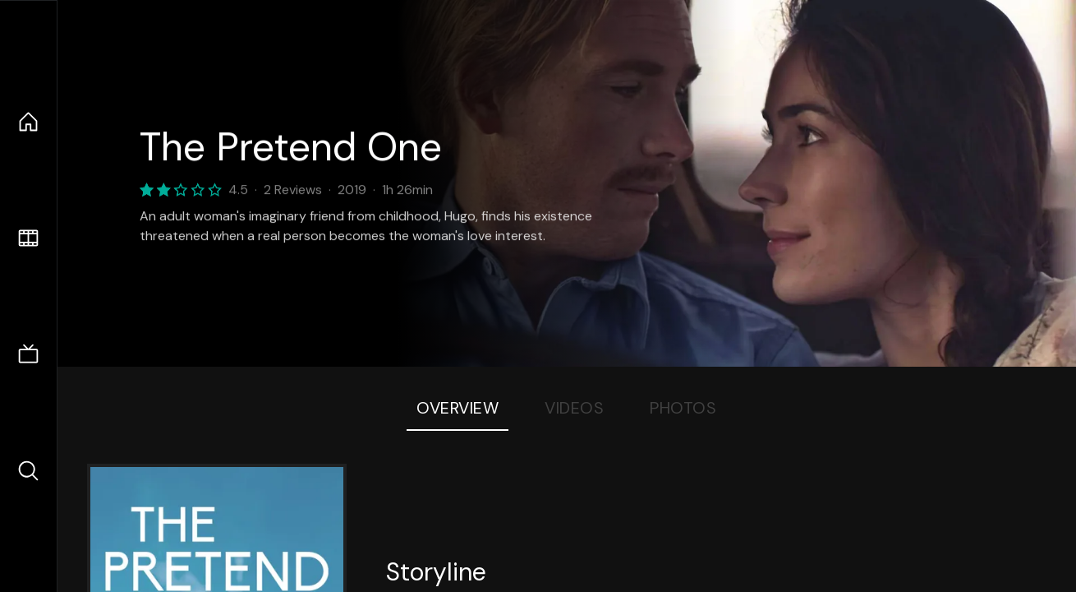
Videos (574, 408)
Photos (683, 408)
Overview (457, 408)
